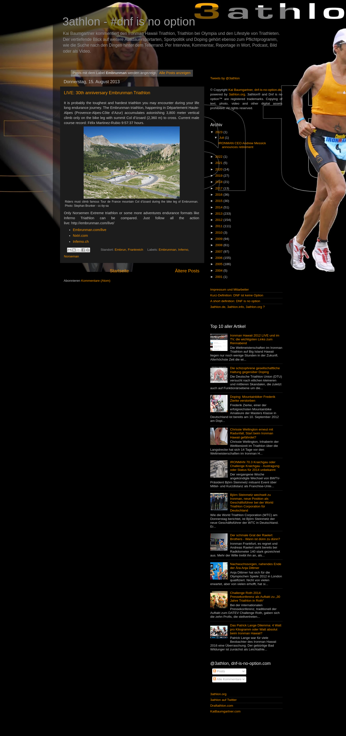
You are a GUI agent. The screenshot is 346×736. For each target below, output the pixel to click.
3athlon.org (237, 94)
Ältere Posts (187, 270)
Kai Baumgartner (240, 90)
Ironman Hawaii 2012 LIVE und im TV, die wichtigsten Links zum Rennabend (254, 339)
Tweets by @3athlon (225, 78)
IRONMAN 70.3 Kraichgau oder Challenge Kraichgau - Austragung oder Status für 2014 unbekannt (254, 466)
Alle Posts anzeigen (175, 73)
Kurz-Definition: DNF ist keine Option (236, 295)
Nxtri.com (80, 235)
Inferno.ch (81, 241)
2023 (219, 132)
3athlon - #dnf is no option (128, 21)
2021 (219, 163)
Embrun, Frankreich (129, 249)
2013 (219, 213)
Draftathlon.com (221, 705)
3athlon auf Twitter (223, 700)
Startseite (119, 270)
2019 (219, 175)
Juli (222, 137)
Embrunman (167, 249)
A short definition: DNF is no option (235, 301)
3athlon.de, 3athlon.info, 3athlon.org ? (237, 307)
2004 (219, 270)
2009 (219, 239)
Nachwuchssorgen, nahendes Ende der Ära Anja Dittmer (255, 566)
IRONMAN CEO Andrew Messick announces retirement (242, 145)
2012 (219, 220)
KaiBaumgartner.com (225, 711)
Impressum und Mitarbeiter (229, 289)
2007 (219, 251)
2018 (219, 182)
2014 (219, 207)
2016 (219, 194)
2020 (219, 169)
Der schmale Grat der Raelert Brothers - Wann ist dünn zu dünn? (255, 537)
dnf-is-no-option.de (268, 90)
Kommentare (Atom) (96, 280)
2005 (219, 264)
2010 (219, 232)
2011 (219, 226)
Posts (219, 671)
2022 (219, 156)
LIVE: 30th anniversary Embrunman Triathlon (107, 92)
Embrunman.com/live (89, 230)
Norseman (71, 256)
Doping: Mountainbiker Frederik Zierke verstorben (252, 398)
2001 (219, 277)
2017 (219, 188)
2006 (219, 258)
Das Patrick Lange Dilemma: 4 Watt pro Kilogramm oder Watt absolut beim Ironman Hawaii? (255, 629)
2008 (219, 245)
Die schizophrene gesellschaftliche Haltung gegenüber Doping (255, 370)
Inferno (183, 249)
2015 (219, 201)
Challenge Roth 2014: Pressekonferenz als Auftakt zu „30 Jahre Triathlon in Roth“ (255, 596)
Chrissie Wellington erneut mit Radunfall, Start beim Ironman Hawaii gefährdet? (251, 433)
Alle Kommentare (227, 679)
